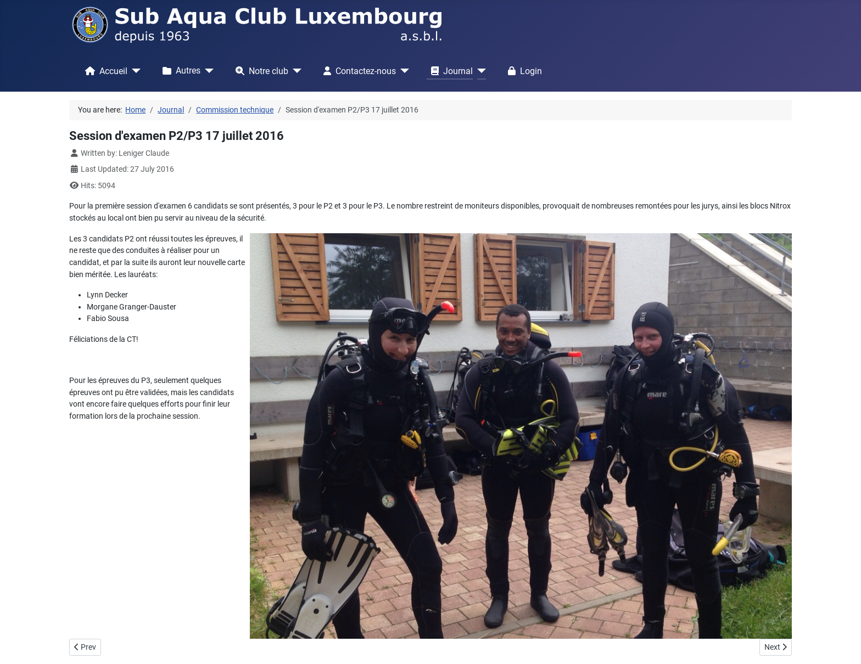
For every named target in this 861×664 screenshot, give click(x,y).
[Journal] (479, 71)
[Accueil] (134, 71)
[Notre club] (294, 71)
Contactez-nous (357, 71)
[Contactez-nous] (402, 71)
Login (523, 71)
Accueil (104, 71)
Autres (179, 71)
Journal (450, 71)
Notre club (259, 71)
